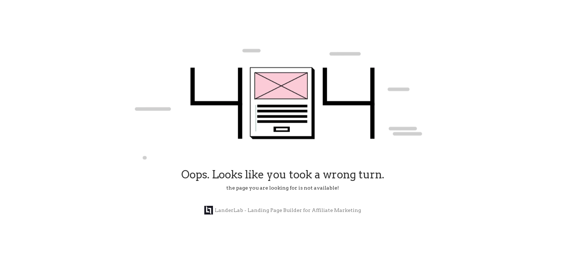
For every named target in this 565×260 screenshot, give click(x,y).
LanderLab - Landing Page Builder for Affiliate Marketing (282, 210)
